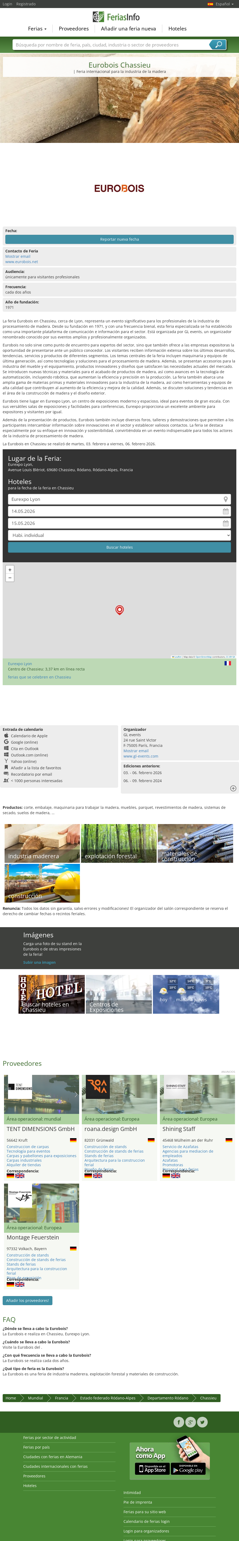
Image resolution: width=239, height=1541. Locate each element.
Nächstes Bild (76, 1094)
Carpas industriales (24, 1160)
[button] (119, 610)
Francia (61, 1397)
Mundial (35, 1397)
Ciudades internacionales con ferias (55, 1466)
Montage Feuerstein (33, 1237)
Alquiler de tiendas (24, 1164)
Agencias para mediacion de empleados (188, 1153)
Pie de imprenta (138, 1502)
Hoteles (177, 28)
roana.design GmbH (110, 1129)
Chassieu (208, 1397)
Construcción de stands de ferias (114, 1151)
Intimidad (132, 1492)
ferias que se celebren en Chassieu (39, 677)
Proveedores (74, 28)
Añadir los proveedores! (27, 1300)
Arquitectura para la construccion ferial (114, 1162)
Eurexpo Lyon (20, 663)
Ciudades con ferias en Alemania (52, 1456)
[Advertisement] (119, 121)
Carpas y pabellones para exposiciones (41, 1155)
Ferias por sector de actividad (49, 1437)
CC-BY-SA (230, 657)
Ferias (37, 28)
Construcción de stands (105, 1146)
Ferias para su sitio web (145, 1511)
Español (225, 3)
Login (7, 3)
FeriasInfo (119, 16)
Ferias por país (36, 1447)
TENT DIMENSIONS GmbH (41, 1129)
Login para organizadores (146, 1531)
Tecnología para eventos (28, 1151)
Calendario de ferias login (147, 1521)
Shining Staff (179, 1129)
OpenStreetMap (204, 657)
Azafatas (170, 1160)
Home (11, 1397)
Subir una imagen (39, 962)
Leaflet (177, 657)
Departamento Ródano (168, 1397)
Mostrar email (17, 256)
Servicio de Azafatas (180, 1146)
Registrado (26, 3)
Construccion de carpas (28, 1146)
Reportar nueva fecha (119, 239)
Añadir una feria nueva (128, 28)
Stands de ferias (99, 1155)
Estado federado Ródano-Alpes (108, 1397)
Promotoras (173, 1164)
